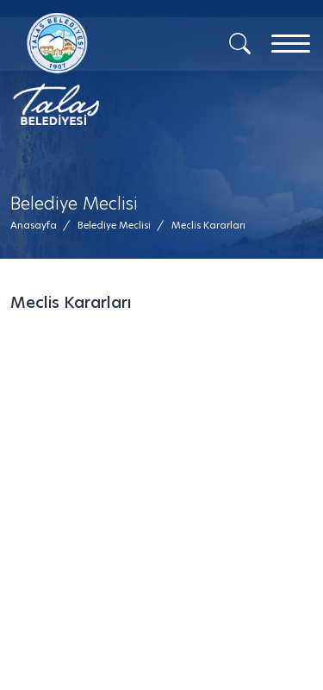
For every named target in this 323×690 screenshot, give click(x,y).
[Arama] (240, 42)
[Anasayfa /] (38, 225)
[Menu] (290, 43)
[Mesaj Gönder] (92, 69)
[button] (208, 225)
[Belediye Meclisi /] (114, 225)
